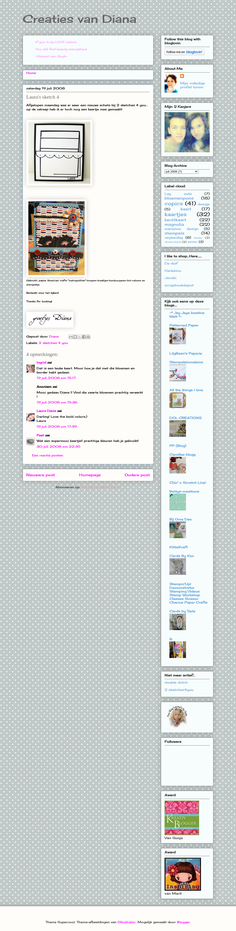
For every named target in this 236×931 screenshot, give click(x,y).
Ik (170, 639)
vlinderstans (173, 242)
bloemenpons (179, 198)
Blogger (183, 922)
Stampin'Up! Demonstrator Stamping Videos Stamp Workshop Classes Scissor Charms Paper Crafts (188, 593)
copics (174, 203)
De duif (171, 263)
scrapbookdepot (179, 285)
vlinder (198, 237)
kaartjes (176, 214)
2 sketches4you (179, 690)
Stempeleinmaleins (186, 362)
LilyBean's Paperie (185, 353)
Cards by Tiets (182, 611)
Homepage (90, 475)
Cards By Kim (181, 556)
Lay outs (178, 194)
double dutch (176, 682)
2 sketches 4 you (53, 343)
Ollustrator (127, 922)
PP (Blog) (177, 446)
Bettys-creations (184, 491)
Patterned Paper (183, 325)
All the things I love (186, 390)
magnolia (174, 224)
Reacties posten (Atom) (101, 487)
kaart (185, 209)
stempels (174, 233)
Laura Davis (46, 411)
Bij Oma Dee (180, 519)
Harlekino (173, 271)
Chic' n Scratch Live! (187, 483)
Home (31, 73)
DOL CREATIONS (185, 418)
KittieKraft (178, 547)
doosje (204, 204)
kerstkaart (175, 219)
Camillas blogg (182, 454)
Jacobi (170, 278)
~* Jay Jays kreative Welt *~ (186, 314)
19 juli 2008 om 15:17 (56, 378)
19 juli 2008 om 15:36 (57, 402)
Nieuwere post (40, 475)
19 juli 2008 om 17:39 (57, 426)
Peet (40, 435)
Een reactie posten (47, 455)
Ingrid (41, 362)
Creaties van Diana (79, 19)
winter (193, 242)
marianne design (181, 229)
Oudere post (137, 475)
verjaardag (174, 237)
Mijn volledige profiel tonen (192, 85)
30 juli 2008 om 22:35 (58, 446)
